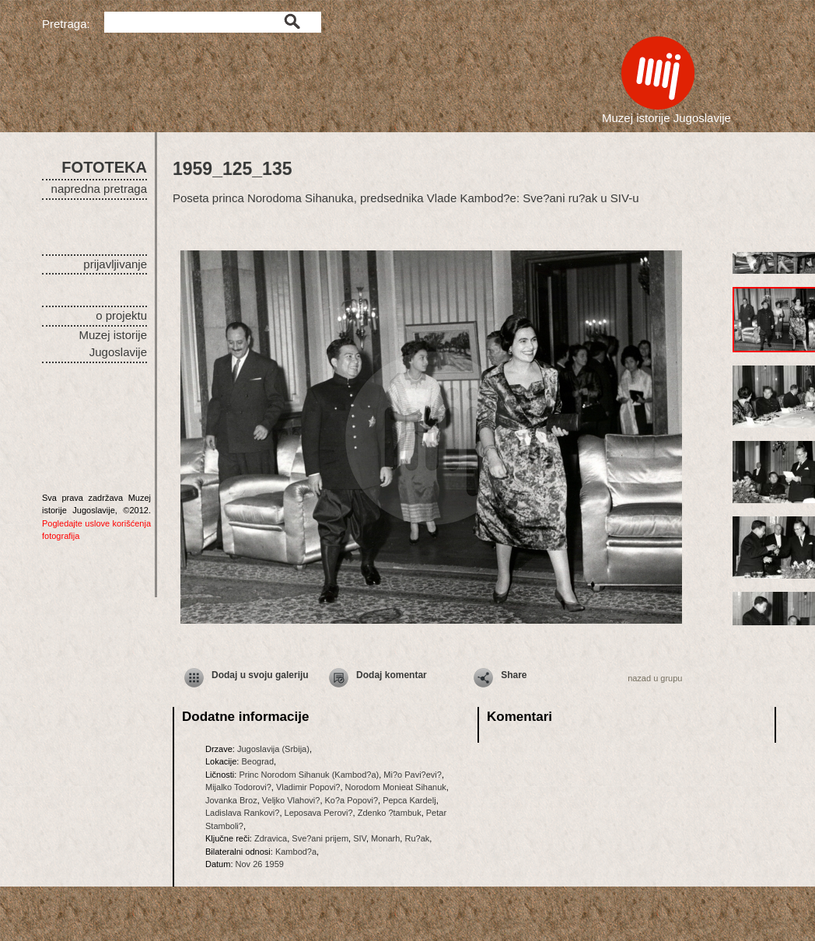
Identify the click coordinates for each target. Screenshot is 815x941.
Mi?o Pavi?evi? (412, 774)
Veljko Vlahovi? (291, 800)
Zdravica (270, 838)
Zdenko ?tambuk (389, 812)
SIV (359, 838)
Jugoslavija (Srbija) (273, 749)
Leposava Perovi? (319, 812)
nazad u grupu (655, 678)
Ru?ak (416, 838)
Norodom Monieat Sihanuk (395, 787)
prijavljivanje (115, 264)
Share (513, 675)
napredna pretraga (99, 188)
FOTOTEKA (104, 167)
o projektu (121, 315)
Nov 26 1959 (260, 864)
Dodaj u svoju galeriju (260, 675)
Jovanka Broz (231, 800)
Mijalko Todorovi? (238, 787)
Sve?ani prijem (320, 838)
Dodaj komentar (391, 675)
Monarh (385, 838)
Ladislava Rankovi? (242, 812)
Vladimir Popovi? (308, 787)
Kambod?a (296, 851)
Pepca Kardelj (409, 800)
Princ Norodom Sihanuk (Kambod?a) (309, 774)
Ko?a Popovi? (352, 800)
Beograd (257, 761)
